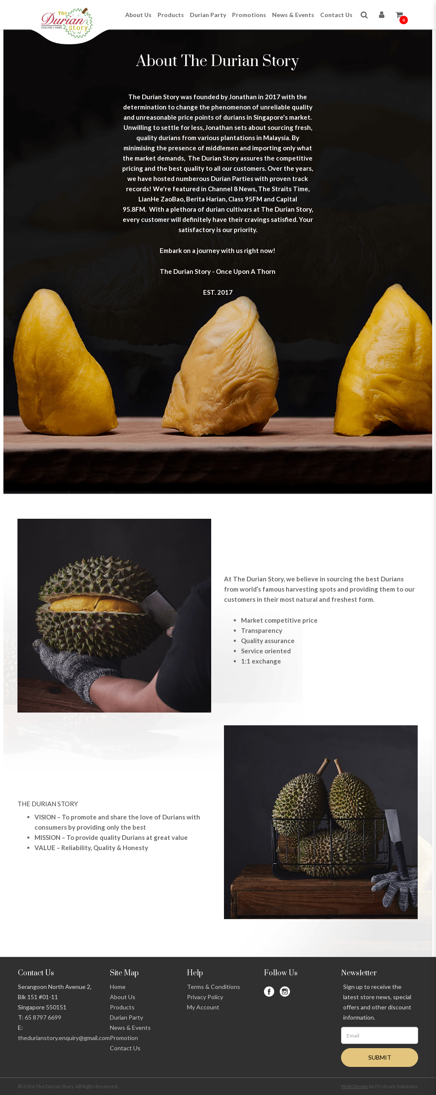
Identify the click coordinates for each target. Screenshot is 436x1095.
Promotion (124, 1037)
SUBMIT (379, 1057)
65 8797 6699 (43, 1017)
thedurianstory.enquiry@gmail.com (64, 1037)
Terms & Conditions (213, 986)
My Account (203, 1007)
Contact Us (125, 1048)
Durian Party (126, 1017)
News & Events (130, 1027)
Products (122, 1007)
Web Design (354, 1086)
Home (118, 986)
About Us (122, 996)
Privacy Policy (205, 996)
